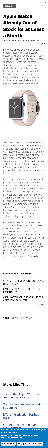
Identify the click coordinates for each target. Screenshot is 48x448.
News (15, 318)
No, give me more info (30, 443)
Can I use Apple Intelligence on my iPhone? (22, 290)
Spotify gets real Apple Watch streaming (23, 406)
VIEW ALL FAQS (39, 304)
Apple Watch (26, 318)
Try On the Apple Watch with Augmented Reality (22, 395)
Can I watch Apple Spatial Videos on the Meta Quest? (23, 299)
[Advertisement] (24, 351)
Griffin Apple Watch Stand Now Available (21, 426)
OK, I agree (8, 443)
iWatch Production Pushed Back (21, 416)
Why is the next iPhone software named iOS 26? (23, 282)
